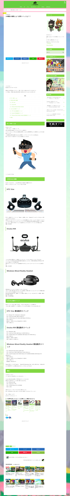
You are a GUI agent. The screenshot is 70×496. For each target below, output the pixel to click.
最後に (11, 118)
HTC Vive (12, 103)
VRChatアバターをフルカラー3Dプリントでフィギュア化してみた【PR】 (37, 409)
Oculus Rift (13, 105)
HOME (21, 7)
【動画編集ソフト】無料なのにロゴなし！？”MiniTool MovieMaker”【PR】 (53, 107)
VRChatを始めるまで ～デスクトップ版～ (20, 408)
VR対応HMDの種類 (13, 101)
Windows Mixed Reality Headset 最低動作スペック (20, 116)
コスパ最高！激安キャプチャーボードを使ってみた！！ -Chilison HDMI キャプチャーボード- (31, 409)
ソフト (39, 7)
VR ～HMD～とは (13, 99)
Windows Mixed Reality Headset (17, 107)
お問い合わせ (48, 7)
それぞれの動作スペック (14, 109)
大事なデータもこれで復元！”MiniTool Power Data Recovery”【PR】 (55, 111)
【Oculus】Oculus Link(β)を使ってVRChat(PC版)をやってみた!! (14, 408)
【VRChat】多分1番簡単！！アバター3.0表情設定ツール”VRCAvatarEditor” (26, 409)
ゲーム (28, 7)
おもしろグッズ (33, 7)
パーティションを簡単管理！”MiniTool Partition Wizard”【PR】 (55, 115)
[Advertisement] (25, 75)
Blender (43, 7)
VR (24, 7)
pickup (14, 445)
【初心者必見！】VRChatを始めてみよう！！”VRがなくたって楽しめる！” (8, 409)
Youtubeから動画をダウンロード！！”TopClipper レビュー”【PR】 (53, 103)
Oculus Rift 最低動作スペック (16, 114)
